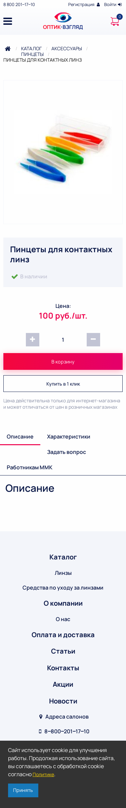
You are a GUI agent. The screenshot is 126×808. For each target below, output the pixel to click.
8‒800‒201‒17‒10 (63, 731)
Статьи (63, 651)
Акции (63, 684)
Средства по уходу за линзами (63, 587)
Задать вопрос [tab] (66, 452)
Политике (43, 774)
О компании (63, 603)
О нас (63, 619)
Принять (23, 790)
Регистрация (84, 4)
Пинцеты (32, 54)
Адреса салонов (63, 716)
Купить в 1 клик (63, 384)
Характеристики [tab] (68, 436)
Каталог (31, 48)
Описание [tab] (20, 436)
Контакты (63, 667)
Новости (63, 700)
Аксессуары (66, 48)
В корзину (63, 361)
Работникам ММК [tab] (29, 467)
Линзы (63, 573)
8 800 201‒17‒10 (19, 4)
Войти (113, 4)
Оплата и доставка (63, 634)
